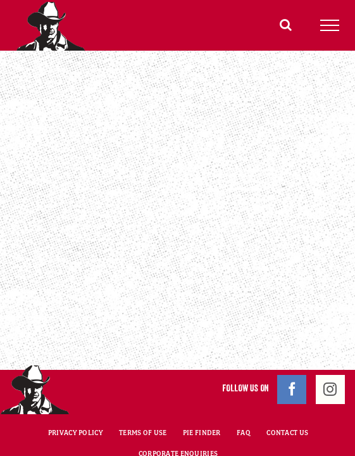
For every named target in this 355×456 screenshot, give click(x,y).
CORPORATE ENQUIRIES (178, 421)
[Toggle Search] (286, 24)
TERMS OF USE (142, 400)
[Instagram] (330, 357)
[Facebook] (291, 357)
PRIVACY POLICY (75, 400)
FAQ (244, 400)
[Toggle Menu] (330, 25)
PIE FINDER (202, 400)
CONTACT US (287, 400)
